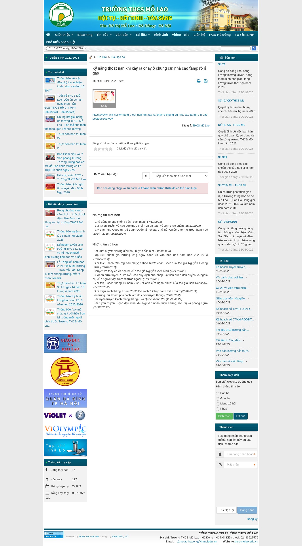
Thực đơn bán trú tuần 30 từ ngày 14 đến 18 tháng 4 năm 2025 (71, 287)
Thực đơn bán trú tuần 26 (71, 146)
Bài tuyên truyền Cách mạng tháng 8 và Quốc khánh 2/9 (129, 299)
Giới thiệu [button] (64, 35)
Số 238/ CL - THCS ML (232, 185)
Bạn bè (222, 393)
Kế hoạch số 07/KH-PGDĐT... (235, 319)
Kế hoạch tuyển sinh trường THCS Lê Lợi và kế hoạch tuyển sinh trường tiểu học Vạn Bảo (63, 251)
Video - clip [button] (181, 34)
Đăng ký (252, 519)
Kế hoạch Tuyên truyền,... (232, 267)
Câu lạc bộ (118, 57)
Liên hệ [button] (199, 34)
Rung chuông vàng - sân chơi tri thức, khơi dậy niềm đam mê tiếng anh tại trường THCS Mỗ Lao (64, 218)
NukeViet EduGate (89, 536)
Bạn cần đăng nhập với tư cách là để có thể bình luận (147, 188)
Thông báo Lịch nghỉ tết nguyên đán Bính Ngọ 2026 (70, 188)
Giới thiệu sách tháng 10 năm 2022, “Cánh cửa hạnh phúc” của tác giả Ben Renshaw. (151, 283)
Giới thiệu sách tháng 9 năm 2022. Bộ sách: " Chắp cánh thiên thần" (137, 291)
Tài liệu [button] (142, 35)
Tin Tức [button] (104, 35)
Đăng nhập (247, 510)
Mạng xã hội (226, 404)
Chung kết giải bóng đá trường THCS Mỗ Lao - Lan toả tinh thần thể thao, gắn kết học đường (65, 123)
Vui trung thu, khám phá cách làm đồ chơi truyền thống (129, 295)
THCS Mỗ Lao (201, 125)
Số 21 (221, 64)
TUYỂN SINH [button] (245, 34)
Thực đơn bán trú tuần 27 (71, 136)
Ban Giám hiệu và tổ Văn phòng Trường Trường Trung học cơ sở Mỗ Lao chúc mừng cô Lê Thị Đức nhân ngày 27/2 (64, 162)
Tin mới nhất (56, 72)
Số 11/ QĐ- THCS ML (231, 124)
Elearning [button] (84, 34)
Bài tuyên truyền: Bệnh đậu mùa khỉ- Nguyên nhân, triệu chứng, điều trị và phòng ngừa (151, 303)
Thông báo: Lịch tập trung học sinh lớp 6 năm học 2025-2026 (70, 300)
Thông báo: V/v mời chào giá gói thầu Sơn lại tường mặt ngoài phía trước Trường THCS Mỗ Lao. (64, 317)
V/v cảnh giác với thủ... (230, 277)
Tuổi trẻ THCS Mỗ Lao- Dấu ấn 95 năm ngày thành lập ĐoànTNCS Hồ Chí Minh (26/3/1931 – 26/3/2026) (63, 103)
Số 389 (222, 157)
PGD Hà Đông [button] (220, 34)
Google (223, 398)
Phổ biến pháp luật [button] (60, 42)
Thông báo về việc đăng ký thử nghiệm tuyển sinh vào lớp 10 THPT (64, 84)
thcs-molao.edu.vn (246, 541)
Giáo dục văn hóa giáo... (231, 298)
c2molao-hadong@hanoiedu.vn (197, 541)
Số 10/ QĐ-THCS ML (231, 100)
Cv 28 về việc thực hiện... (232, 287)
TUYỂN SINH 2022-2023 (63, 57)
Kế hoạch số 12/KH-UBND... (234, 308)
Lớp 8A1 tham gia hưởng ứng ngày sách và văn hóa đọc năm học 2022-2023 (151, 255)
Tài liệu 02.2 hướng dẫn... (232, 329)
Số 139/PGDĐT (227, 221)
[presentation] (234, 487)
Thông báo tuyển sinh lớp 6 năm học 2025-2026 (71, 235)
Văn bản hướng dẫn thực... (233, 351)
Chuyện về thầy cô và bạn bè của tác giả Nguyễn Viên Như (131, 271)
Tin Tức (102, 57)
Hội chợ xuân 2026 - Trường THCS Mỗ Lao (71, 177)
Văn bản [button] (123, 35)
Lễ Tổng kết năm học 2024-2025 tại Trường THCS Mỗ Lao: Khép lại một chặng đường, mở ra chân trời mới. (64, 270)
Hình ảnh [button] (161, 34)
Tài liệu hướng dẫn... (229, 340)
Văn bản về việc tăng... (230, 361)
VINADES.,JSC (120, 536)
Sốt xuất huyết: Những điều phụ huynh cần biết (124, 251)
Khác (221, 409)
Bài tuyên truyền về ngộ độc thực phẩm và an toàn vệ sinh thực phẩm (139, 225)
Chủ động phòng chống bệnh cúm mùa (120, 221)
